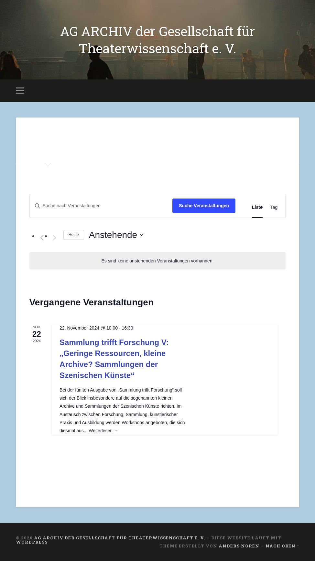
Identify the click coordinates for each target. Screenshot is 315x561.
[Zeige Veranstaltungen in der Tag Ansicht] (274, 207)
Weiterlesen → (103, 430)
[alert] (157, 261)
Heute (74, 234)
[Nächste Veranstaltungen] (55, 238)
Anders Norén (239, 545)
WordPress (32, 542)
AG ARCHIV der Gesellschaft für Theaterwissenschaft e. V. (157, 40)
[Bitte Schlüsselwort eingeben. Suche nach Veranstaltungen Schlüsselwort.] (101, 206)
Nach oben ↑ (282, 545)
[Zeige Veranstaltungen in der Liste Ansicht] (257, 207)
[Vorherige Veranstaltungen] (42, 238)
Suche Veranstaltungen (204, 205)
